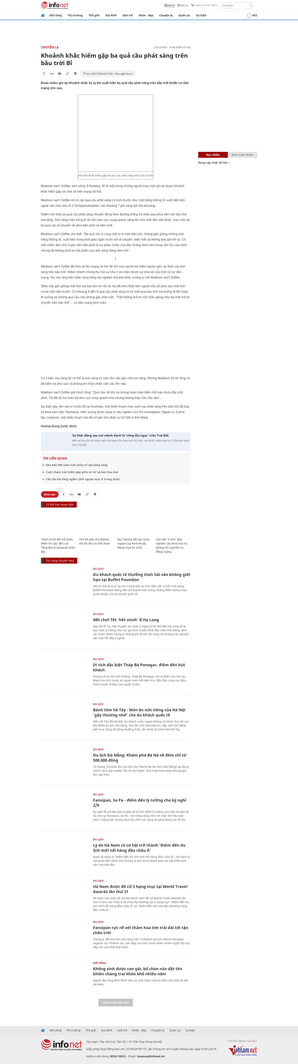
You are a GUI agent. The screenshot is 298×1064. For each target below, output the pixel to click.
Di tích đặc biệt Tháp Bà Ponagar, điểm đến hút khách (139, 667)
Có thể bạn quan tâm (60, 504)
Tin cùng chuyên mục (60, 560)
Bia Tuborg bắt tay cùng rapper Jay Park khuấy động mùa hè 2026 (133, 543)
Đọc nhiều (213, 155)
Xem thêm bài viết (115, 1002)
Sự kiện (201, 15)
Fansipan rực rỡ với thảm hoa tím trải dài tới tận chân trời (140, 930)
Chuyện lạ (166, 15)
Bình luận (49, 494)
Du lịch (98, 568)
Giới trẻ (128, 15)
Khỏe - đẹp (146, 15)
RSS (252, 15)
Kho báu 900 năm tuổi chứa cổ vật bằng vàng (77, 465)
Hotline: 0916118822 (204, 5)
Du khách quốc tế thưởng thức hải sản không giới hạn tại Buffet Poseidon (141, 577)
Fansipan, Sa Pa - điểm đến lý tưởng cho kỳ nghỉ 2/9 (139, 802)
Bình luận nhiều (242, 155)
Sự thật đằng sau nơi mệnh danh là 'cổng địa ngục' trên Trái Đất (120, 435)
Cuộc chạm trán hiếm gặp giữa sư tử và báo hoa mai (82, 472)
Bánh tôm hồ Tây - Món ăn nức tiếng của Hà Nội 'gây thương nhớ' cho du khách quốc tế (139, 712)
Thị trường (75, 15)
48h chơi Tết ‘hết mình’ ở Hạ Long (126, 619)
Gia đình (111, 15)
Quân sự (184, 15)
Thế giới (94, 15)
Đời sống (56, 15)
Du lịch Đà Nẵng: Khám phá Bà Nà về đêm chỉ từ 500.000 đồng (139, 757)
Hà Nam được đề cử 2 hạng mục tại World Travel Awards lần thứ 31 (140, 889)
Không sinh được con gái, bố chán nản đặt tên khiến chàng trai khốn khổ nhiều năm (137, 971)
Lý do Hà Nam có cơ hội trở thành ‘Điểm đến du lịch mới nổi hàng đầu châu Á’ (139, 848)
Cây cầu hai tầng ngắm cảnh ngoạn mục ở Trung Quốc (83, 479)
